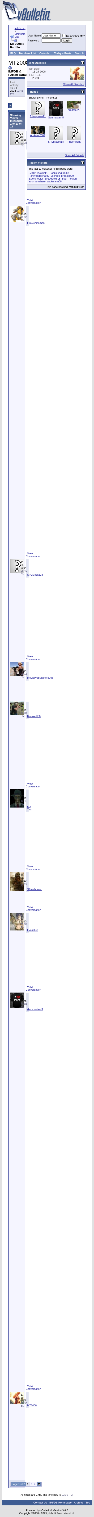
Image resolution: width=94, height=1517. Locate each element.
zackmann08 (54, 181)
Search (79, 53)
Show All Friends (74, 155)
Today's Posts (62, 53)
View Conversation (33, 201)
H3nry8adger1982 (39, 175)
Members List (27, 53)
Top (88, 1502)
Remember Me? (73, 36)
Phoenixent (74, 141)
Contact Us (40, 1502)
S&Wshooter (34, 889)
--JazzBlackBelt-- (38, 173)
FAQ (13, 53)
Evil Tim (29, 808)
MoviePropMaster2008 (40, 677)
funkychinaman (36, 222)
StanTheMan (69, 178)
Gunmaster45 (35, 1009)
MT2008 (32, 1405)
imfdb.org (20, 28)
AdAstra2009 (37, 135)
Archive (78, 1502)
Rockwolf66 (34, 716)
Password (33, 40)
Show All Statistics (73, 84)
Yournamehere (37, 181)
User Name (34, 35)
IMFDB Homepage (60, 1502)
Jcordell (55, 175)
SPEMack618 (35, 574)
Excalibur (32, 930)
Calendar (45, 53)
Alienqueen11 (38, 116)
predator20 (74, 109)
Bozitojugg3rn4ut (59, 173)
